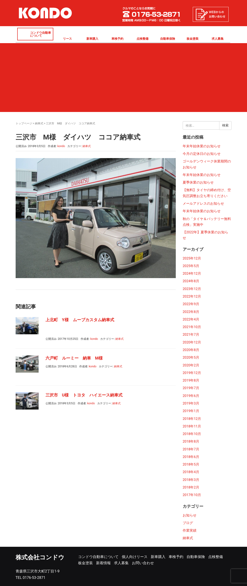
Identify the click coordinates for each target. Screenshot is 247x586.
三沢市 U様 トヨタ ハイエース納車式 (84, 395)
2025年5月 (191, 266)
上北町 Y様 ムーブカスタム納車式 (79, 319)
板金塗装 (193, 38)
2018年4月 (191, 472)
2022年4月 (191, 319)
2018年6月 (191, 457)
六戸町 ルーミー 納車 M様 (74, 358)
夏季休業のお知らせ (198, 182)
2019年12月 (192, 373)
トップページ (24, 123)
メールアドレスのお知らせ (203, 203)
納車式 (39, 123)
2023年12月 (192, 289)
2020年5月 (191, 357)
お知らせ (189, 515)
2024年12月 (192, 273)
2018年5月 (191, 464)
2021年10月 (192, 327)
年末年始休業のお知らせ (202, 146)
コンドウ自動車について (40, 34)
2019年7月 (191, 388)
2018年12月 (192, 419)
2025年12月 (192, 258)
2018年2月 (191, 487)
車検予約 (117, 38)
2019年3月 (191, 403)
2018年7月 (191, 449)
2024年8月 (191, 281)
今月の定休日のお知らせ (202, 154)
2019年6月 (191, 396)
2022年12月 (192, 296)
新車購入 (92, 38)
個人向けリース (135, 557)
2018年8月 (191, 441)
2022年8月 (191, 312)
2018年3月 (191, 480)
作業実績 (189, 530)
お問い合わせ (143, 563)
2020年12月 (192, 342)
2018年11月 (192, 426)
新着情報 (103, 563)
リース (67, 38)
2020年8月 (191, 350)
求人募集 (218, 38)
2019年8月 (191, 380)
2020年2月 (191, 365)
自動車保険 (167, 38)
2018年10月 (192, 434)
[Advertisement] (124, 77)
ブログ (188, 523)
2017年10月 (192, 495)
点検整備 (142, 38)
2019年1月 (191, 411)
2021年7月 (191, 334)
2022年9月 (191, 304)
